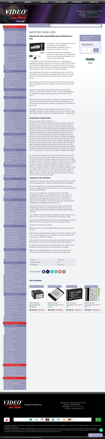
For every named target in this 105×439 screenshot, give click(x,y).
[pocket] (60, 272)
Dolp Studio (99, 438)
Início (11, 2)
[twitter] (47, 272)
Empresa (27, 2)
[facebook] (43, 272)
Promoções (77, 2)
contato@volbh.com (94, 17)
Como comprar (61, 2)
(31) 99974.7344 (93, 15)
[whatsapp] (56, 272)
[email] (64, 272)
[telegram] (52, 272)
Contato (44, 2)
